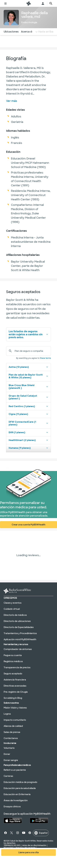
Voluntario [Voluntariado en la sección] (9, 748)
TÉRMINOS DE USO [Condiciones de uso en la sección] (12, 845)
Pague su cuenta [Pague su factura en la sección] (13, 655)
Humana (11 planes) (28, 448)
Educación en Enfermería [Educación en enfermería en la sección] (17, 794)
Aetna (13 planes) (28, 367)
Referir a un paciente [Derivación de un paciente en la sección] (15, 770)
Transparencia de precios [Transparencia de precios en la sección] (17, 667)
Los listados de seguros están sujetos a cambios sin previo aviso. (28, 334)
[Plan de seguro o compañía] (31, 350)
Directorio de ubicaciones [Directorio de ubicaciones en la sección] (17, 621)
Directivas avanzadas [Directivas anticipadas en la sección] (15, 685)
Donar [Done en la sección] (7, 754)
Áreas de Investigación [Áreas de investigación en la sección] (16, 800)
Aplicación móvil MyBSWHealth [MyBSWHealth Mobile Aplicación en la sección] (20, 639)
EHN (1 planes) (28, 432)
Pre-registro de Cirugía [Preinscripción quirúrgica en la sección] (16, 692)
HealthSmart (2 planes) (28, 440)
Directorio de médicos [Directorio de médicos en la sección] (15, 615)
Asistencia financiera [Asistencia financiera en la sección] (15, 679)
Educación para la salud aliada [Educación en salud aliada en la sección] (20, 788)
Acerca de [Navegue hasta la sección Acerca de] (27, 31)
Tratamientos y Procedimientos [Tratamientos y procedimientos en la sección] (20, 633)
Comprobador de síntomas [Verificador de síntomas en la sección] (18, 649)
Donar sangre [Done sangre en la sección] (11, 760)
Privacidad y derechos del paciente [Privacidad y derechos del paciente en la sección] (20, 847)
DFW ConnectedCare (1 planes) (28, 423)
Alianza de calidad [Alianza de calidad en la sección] (13, 726)
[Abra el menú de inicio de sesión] (43, 3)
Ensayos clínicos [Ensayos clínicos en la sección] (12, 806)
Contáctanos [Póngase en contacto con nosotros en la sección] (11, 738)
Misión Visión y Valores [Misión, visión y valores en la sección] (15, 707)
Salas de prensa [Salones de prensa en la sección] (12, 732)
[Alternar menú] (5, 3)
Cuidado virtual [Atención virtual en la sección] (12, 609)
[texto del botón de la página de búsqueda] (50, 3)
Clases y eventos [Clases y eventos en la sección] (12, 602)
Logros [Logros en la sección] (7, 713)
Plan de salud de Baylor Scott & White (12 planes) (28, 376)
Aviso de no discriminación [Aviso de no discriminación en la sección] (34, 845)
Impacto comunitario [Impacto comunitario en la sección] (15, 720)
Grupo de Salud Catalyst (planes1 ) (28, 397)
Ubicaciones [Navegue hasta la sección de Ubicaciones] (11, 31)
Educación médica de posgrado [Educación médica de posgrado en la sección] (20, 782)
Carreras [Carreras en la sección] (8, 776)
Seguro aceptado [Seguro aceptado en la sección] (13, 673)
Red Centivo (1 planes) (28, 406)
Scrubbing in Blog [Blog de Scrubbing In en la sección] (13, 698)
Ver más (11, 101)
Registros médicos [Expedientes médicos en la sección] (13, 661)
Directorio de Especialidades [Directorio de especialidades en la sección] (19, 627)
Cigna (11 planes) (28, 414)
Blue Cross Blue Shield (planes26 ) (28, 386)
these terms (45, 358)
